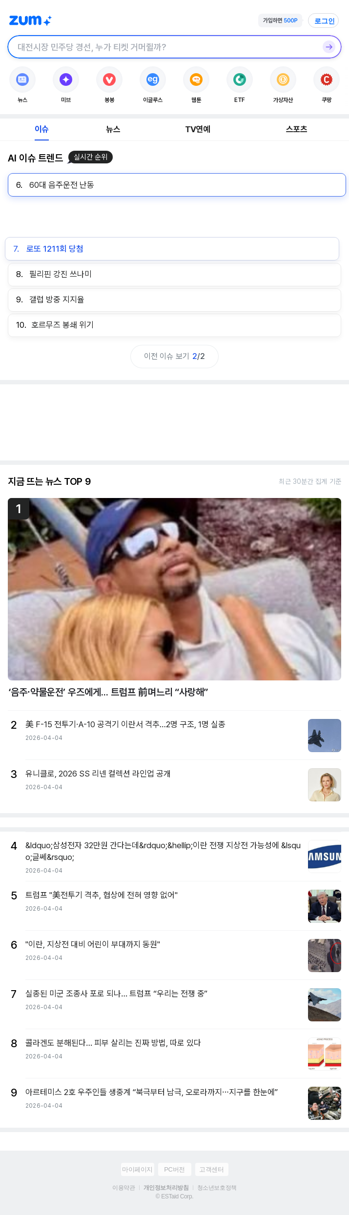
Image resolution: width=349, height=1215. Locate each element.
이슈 (41, 129)
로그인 (324, 21)
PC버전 (174, 1169)
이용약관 (123, 1187)
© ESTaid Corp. (174, 1196)
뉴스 (113, 129)
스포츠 (296, 129)
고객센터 (211, 1169)
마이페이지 (137, 1169)
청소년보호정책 (217, 1187)
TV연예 (197, 129)
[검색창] (162, 47)
